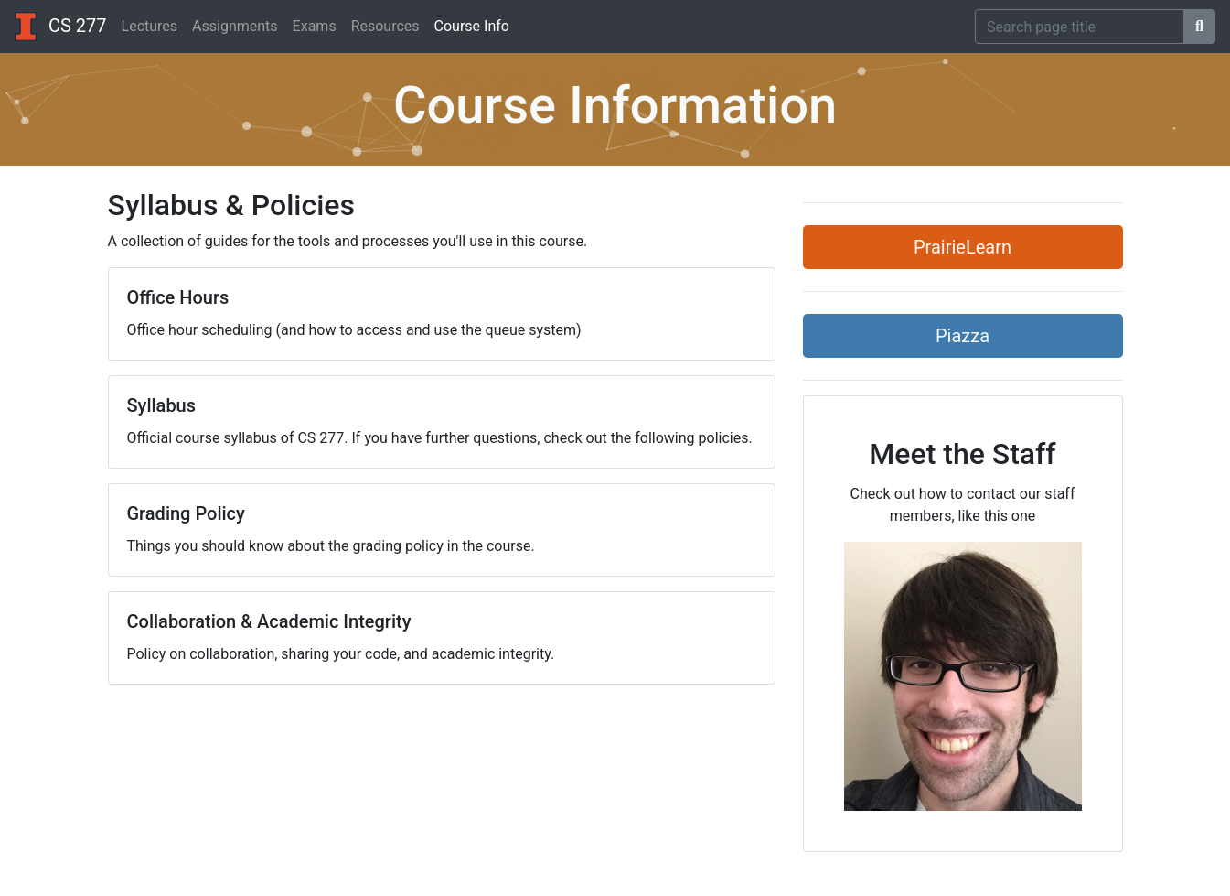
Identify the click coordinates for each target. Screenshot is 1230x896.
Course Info (471, 26)
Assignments (235, 26)
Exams (315, 26)
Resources (385, 26)
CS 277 (61, 26)
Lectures (150, 26)
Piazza (962, 336)
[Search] (1079, 26)
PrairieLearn (962, 247)
